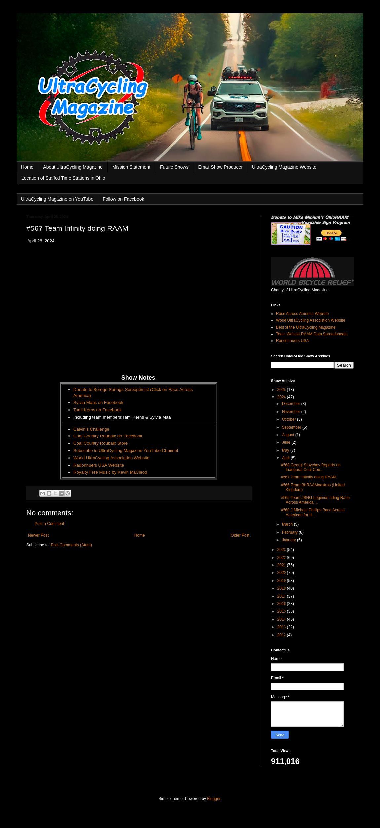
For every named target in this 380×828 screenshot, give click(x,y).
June (286, 442)
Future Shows (174, 167)
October (289, 419)
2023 (282, 549)
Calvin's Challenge (91, 429)
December (291, 403)
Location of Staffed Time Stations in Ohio (63, 178)
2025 (282, 389)
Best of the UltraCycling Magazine (306, 327)
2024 (282, 397)
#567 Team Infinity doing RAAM (308, 477)
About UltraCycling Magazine (73, 167)
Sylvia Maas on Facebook (98, 402)
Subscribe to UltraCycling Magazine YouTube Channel (125, 450)
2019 (282, 580)
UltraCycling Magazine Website (284, 167)
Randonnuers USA (292, 340)
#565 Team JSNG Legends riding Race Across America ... (315, 500)
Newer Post (38, 535)
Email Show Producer (220, 167)
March (288, 524)
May (286, 450)
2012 (282, 635)
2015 (282, 611)
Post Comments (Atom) (71, 545)
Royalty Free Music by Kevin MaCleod (110, 472)
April (286, 458)
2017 (282, 596)
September (292, 427)
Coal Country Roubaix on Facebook (107, 436)
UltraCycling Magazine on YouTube (57, 199)
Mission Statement (131, 167)
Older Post (240, 535)
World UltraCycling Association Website (111, 457)
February (290, 532)
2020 (282, 572)
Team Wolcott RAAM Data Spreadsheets (312, 334)
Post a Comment (49, 523)
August (288, 435)
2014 (282, 619)
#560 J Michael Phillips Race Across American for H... (313, 512)
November (291, 411)
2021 (282, 565)
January (289, 540)
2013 (282, 627)
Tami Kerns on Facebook (97, 409)
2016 (282, 603)
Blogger (213, 798)
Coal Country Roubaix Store (100, 443)
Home (27, 167)
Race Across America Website (302, 313)
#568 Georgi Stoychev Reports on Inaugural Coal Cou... (311, 467)
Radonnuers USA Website (98, 465)
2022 (282, 557)
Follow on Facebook (123, 199)
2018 (282, 588)
